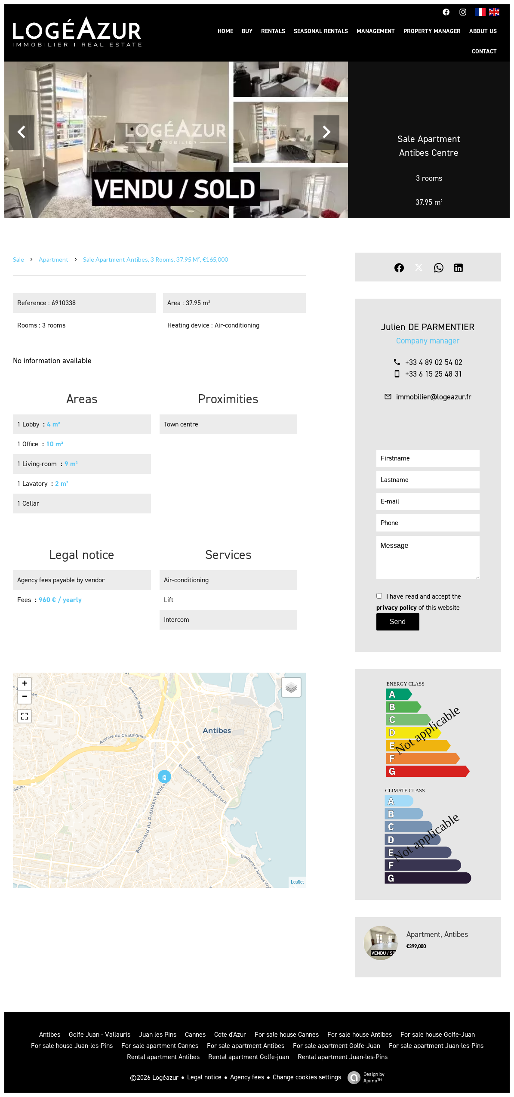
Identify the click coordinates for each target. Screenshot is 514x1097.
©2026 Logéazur (154, 1077)
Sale (18, 259)
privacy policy (396, 607)
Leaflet (297, 882)
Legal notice (204, 1077)
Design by (364, 1077)
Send (398, 621)
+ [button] (25, 684)
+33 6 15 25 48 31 (433, 374)
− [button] (25, 697)
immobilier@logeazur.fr (433, 397)
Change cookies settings (307, 1077)
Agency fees (247, 1077)
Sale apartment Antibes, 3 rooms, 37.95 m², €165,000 (155, 259)
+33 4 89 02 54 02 (433, 362)
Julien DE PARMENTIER (427, 327)
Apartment (53, 259)
